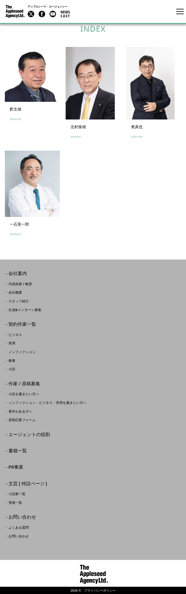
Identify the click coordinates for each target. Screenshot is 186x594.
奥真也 (137, 126)
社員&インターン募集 (25, 310)
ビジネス (15, 335)
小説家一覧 (16, 494)
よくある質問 (18, 527)
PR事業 (15, 467)
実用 (11, 343)
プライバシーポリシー (100, 590)
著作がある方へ (20, 411)
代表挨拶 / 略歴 (20, 284)
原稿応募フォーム (22, 420)
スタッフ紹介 (18, 301)
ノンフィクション (22, 352)
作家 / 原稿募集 (24, 383)
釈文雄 (15, 109)
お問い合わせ (22, 517)
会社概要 (15, 292)
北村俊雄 (78, 126)
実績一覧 (15, 502)
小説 (11, 369)
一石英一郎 (19, 224)
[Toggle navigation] (180, 11)
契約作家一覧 (22, 324)
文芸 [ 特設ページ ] (27, 483)
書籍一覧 (17, 450)
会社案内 (17, 273)
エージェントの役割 (29, 434)
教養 (11, 360)
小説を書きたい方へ (23, 394)
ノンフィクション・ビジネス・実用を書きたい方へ (47, 403)
